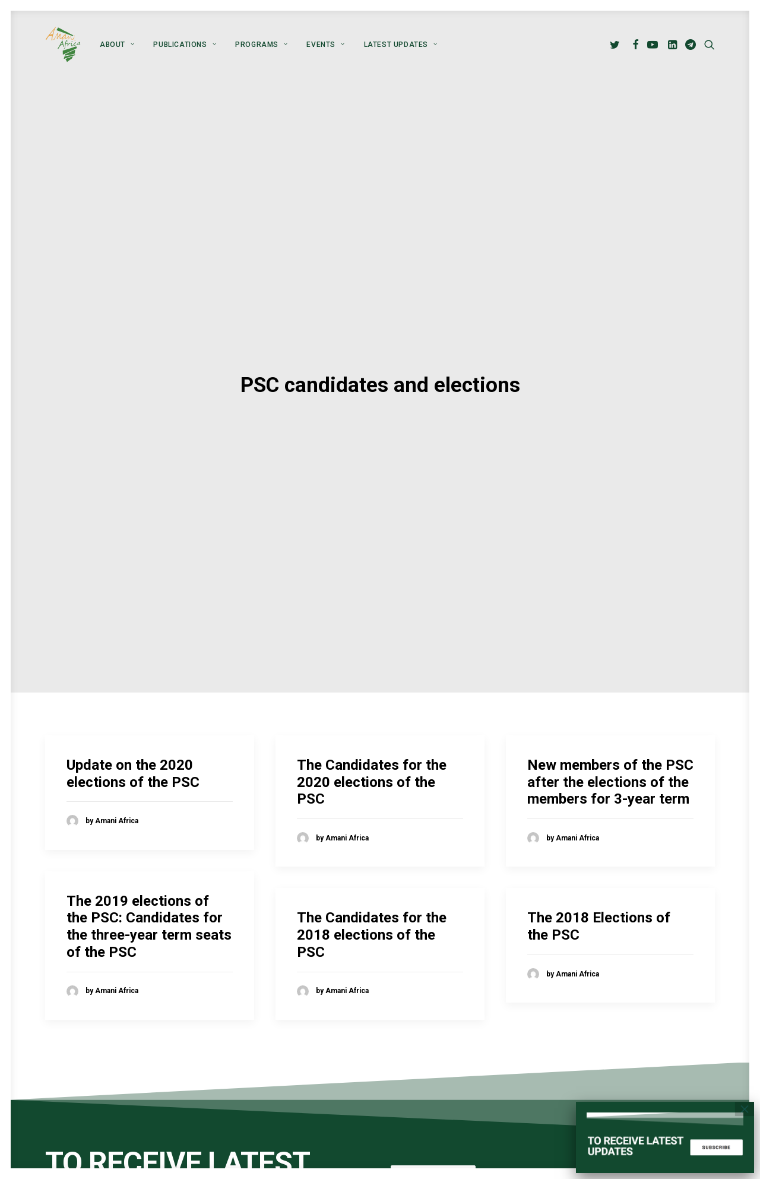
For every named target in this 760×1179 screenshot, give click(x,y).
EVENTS (325, 44)
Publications (184, 44)
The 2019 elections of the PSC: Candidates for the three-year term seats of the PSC (149, 833)
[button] (616, 44)
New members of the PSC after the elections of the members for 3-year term (610, 689)
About (117, 44)
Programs (261, 44)
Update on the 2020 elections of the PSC (133, 680)
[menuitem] (116, 44)
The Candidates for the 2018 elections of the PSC (371, 842)
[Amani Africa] (63, 44)
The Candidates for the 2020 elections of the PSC (371, 689)
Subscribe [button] (433, 1084)
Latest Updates (401, 44)
